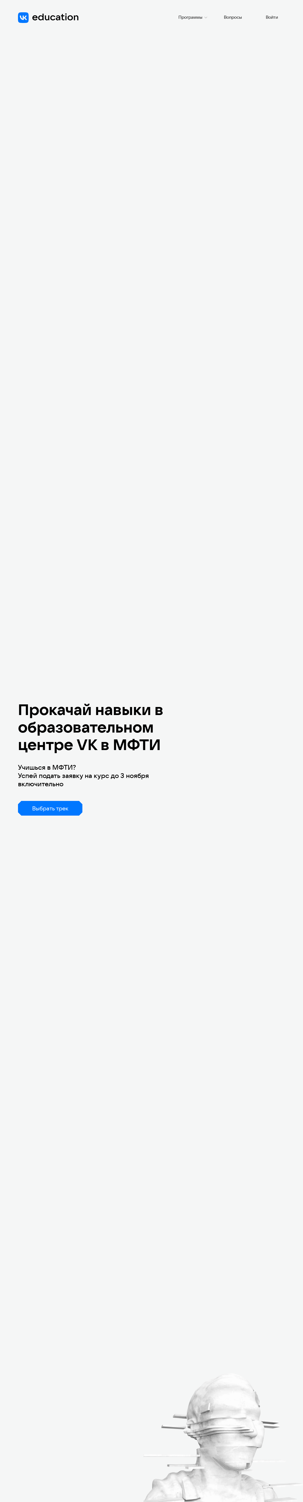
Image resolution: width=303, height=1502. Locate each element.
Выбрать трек (50, 808)
